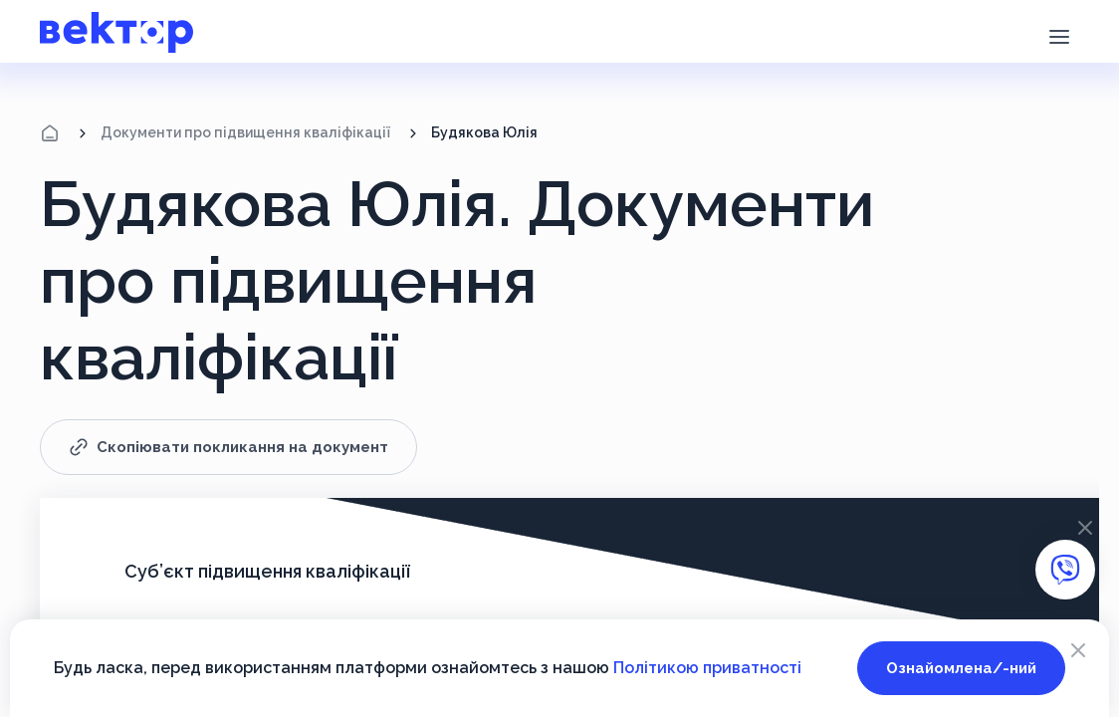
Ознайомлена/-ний (961, 668)
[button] (1058, 35)
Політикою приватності (707, 667)
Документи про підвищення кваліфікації (245, 132)
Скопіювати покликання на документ (228, 447)
